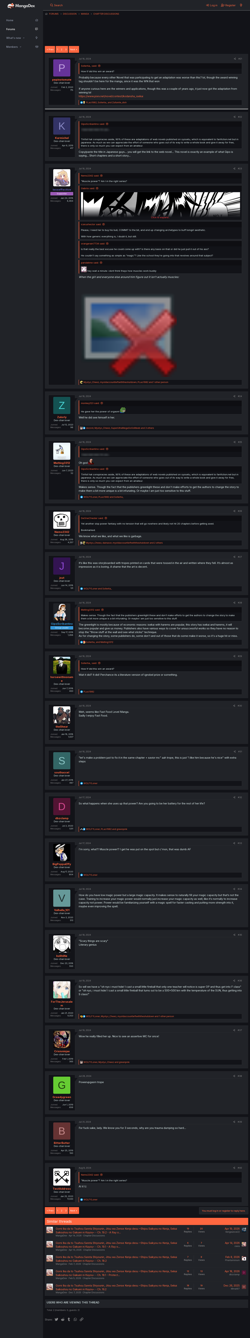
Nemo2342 (61, 532)
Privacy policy (132, 1330)
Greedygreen (62, 1097)
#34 (240, 889)
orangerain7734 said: (93, 243)
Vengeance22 (232, 1231)
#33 (240, 843)
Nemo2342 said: (90, 175)
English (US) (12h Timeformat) (63, 1330)
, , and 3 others (120, 428)
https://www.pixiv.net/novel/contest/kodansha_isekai (111, 96)
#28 (240, 602)
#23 (240, 168)
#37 (240, 1030)
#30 (240, 705)
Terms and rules (111, 1330)
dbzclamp (62, 818)
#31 (240, 751)
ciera (237, 1246)
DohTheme (214, 1333)
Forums (10, 29)
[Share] (235, 59)
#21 (240, 58)
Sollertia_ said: (89, 65)
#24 (240, 396)
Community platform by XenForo (219, 1330)
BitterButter (62, 1143)
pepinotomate (61, 79)
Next (72, 49)
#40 (240, 1167)
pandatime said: (90, 262)
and (98, 588)
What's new (13, 37)
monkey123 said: (90, 403)
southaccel (61, 772)
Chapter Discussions (94, 1235)
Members (12, 46)
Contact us (91, 1330)
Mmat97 (235, 1288)
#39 (240, 1121)
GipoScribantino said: (93, 123)
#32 (240, 797)
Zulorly (62, 417)
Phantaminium (232, 1260)
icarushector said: (91, 224)
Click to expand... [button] (160, 217)
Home (9, 20)
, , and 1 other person (126, 382)
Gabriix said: (88, 188)
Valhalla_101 (61, 910)
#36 (240, 980)
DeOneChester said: (92, 518)
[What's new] (241, 5)
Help (146, 1330)
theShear (62, 726)
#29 (240, 656)
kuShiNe (61, 956)
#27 (240, 557)
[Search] (56, 5)
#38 (240, 1076)
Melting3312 (62, 463)
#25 (240, 442)
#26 (240, 511)
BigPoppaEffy (62, 864)
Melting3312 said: (90, 609)
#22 (240, 117)
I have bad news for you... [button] (95, 129)
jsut (61, 577)
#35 (240, 934)
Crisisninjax (62, 1051)
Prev (51, 49)
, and (106, 102)
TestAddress (62, 1188)
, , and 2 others (124, 542)
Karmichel (62, 138)
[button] (23, 38)
